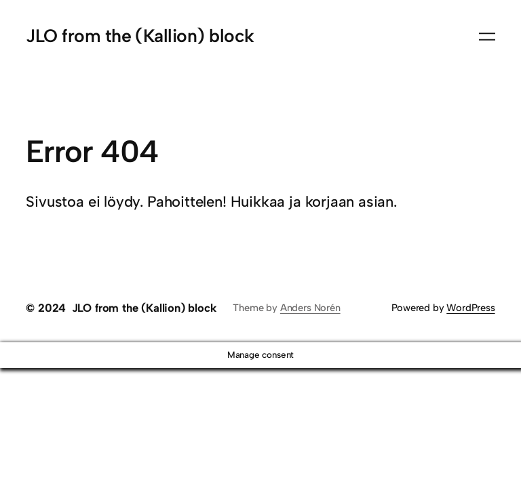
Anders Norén (310, 308)
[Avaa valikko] (487, 36)
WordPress (470, 308)
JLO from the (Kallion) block (140, 36)
